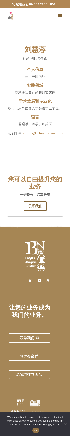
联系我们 (35, 205)
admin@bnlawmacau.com (43, 133)
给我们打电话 (27, 374)
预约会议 (27, 356)
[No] (65, 424)
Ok (36, 430)
